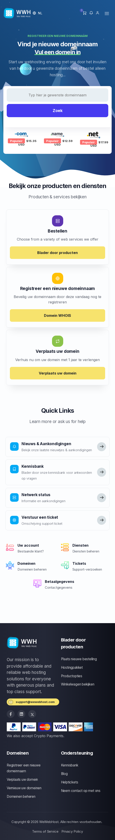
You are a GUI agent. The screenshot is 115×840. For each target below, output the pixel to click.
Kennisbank (69, 765)
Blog (64, 774)
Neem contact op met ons (80, 791)
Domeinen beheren (21, 796)
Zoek (58, 110)
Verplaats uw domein (57, 373)
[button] (37, 13)
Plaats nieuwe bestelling (79, 659)
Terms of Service (45, 831)
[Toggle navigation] (107, 13)
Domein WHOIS (57, 315)
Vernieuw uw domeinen (24, 788)
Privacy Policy (72, 831)
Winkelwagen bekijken (77, 684)
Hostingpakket (72, 667)
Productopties (71, 676)
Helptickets (69, 782)
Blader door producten (57, 252)
